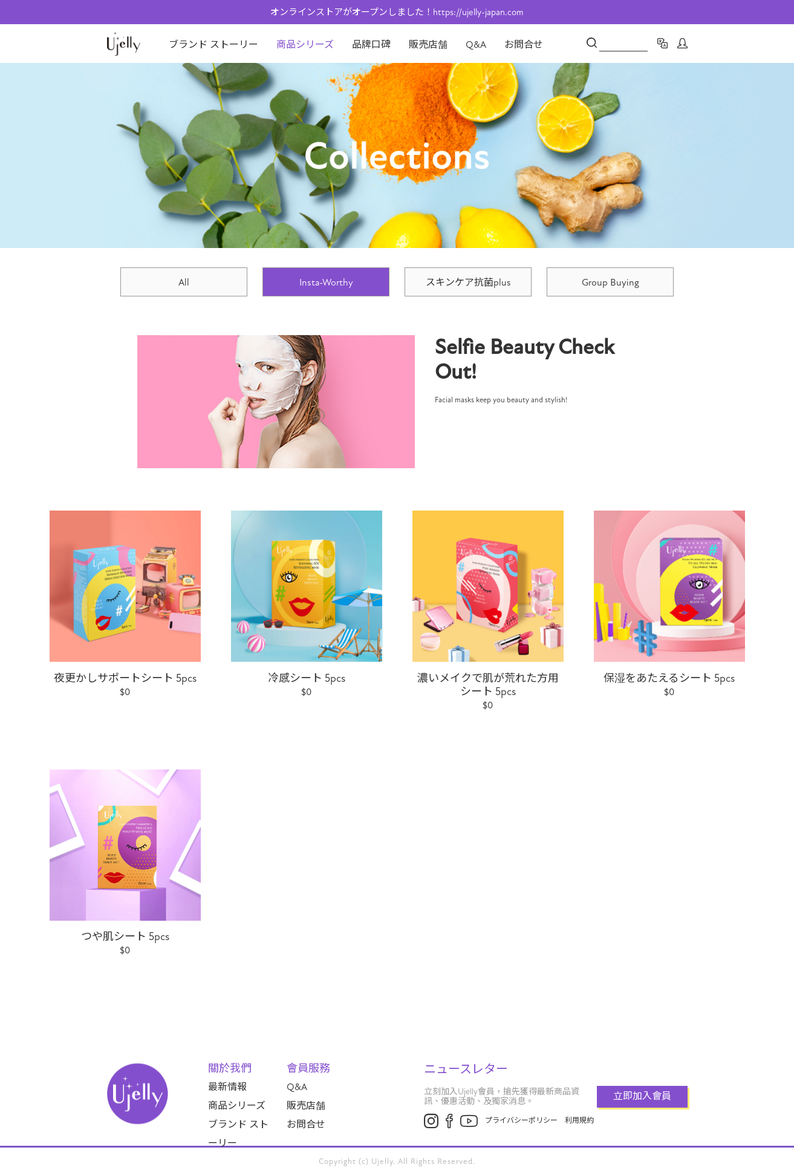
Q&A (476, 45)
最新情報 (227, 1087)
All (183, 282)
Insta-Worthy (326, 282)
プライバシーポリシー (521, 1120)
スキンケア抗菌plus (468, 282)
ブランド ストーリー (213, 45)
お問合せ (523, 45)
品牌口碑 (371, 45)
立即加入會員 (642, 1096)
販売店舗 (428, 45)
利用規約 (579, 1120)
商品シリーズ (305, 45)
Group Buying (610, 282)
